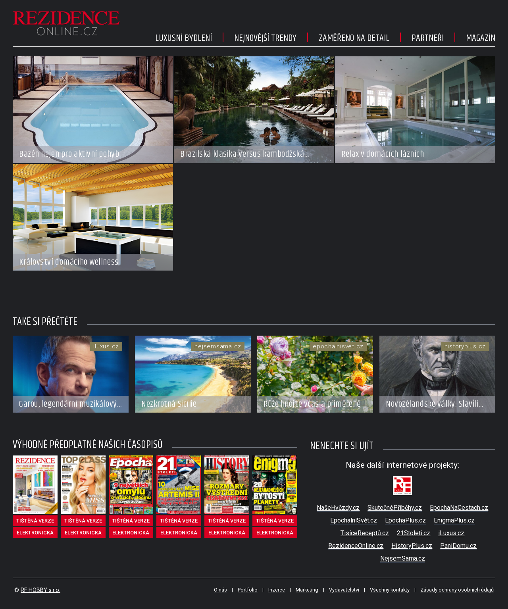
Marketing (307, 590)
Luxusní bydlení (183, 38)
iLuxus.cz (451, 533)
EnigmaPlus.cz (454, 520)
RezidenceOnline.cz (355, 545)
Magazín (480, 38)
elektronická (35, 533)
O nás (220, 590)
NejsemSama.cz (402, 558)
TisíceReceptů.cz (365, 533)
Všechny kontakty (390, 590)
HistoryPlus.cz (411, 545)
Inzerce (276, 590)
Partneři (428, 38)
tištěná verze (35, 521)
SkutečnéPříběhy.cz (395, 507)
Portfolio (248, 590)
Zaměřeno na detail (354, 38)
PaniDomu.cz (458, 545)
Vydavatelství (344, 590)
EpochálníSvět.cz (353, 520)
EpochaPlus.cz (405, 520)
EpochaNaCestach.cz (459, 507)
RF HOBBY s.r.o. (40, 590)
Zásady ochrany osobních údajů (457, 590)
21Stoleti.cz (413, 533)
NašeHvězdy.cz (338, 507)
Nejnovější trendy (265, 38)
